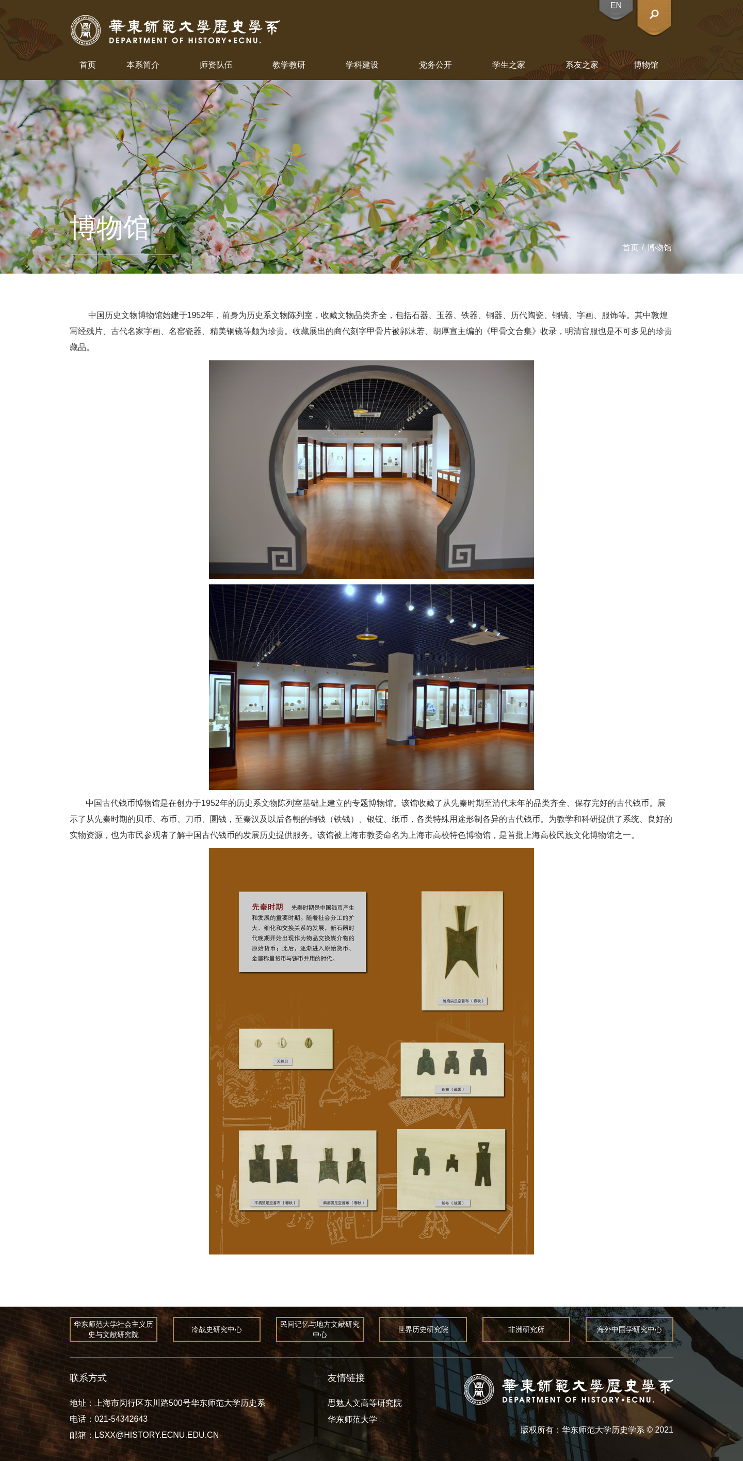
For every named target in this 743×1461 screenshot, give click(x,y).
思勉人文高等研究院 (365, 1403)
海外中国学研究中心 (629, 1329)
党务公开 (435, 64)
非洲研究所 (526, 1329)
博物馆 (646, 64)
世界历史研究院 (423, 1329)
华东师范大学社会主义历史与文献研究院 (113, 1329)
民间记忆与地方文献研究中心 (320, 1329)
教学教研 (288, 64)
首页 (87, 64)
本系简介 (142, 64)
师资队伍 (216, 64)
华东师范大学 (352, 1419)
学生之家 (508, 64)
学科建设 (362, 64)
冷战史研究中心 (216, 1329)
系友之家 (582, 64)
